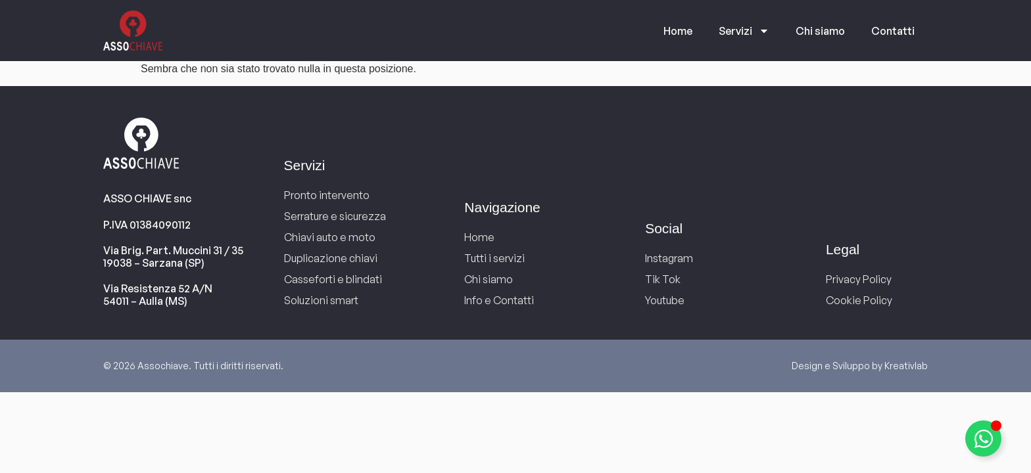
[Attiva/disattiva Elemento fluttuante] (983, 438)
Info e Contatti (499, 300)
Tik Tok (663, 279)
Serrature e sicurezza (335, 216)
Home (677, 30)
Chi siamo (820, 30)
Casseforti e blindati (333, 279)
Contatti (893, 30)
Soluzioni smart (321, 300)
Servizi (744, 31)
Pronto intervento (327, 195)
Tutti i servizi (494, 258)
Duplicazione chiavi (330, 258)
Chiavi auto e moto (329, 237)
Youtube (664, 300)
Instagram (669, 258)
